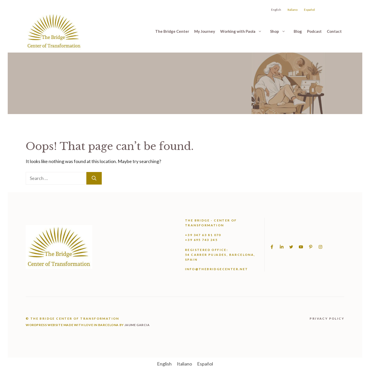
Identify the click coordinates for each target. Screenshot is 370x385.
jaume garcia (137, 325)
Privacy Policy (327, 318)
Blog (298, 31)
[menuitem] (164, 364)
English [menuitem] (164, 364)
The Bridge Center (172, 31)
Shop (280, 31)
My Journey (204, 31)
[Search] (94, 178)
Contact (334, 31)
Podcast (314, 31)
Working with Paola (243, 31)
